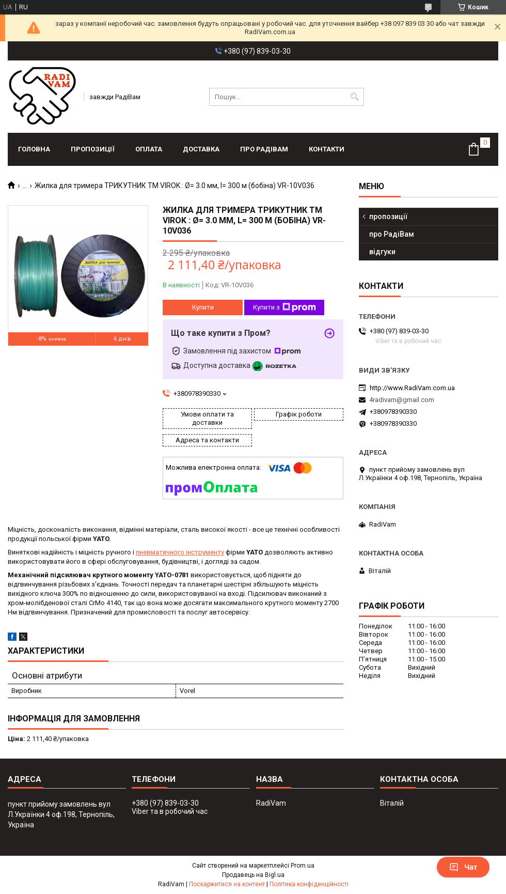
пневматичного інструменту (180, 552)
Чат (463, 867)
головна (34, 149)
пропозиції (93, 149)
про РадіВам (264, 149)
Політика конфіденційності (309, 884)
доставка (201, 149)
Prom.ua (302, 865)
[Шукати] (355, 97)
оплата (148, 149)
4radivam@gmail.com (401, 400)
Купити (203, 307)
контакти (326, 149)
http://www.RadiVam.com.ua (412, 388)
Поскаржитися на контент (227, 884)
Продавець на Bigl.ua (253, 874)
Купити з (284, 307)
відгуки (382, 252)
